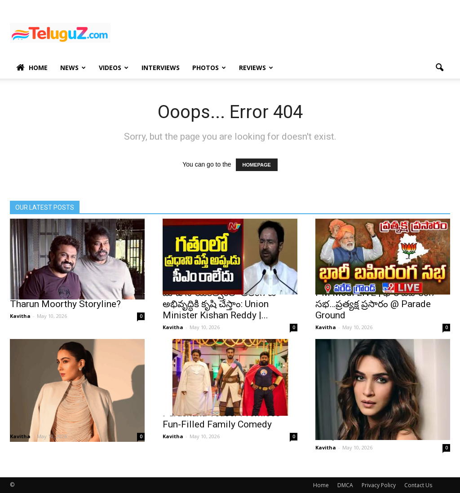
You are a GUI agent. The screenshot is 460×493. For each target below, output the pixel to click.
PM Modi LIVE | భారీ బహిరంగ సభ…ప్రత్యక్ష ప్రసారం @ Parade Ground (374, 304)
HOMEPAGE (257, 164)
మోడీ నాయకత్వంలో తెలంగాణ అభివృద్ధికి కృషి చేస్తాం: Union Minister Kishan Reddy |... (219, 304)
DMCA (345, 485)
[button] (439, 68)
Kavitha (20, 316)
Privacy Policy (379, 485)
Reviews (256, 67)
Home (32, 67)
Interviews (161, 67)
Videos (113, 67)
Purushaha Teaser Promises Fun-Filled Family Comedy (221, 419)
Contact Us (418, 485)
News (73, 67)
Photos (209, 67)
